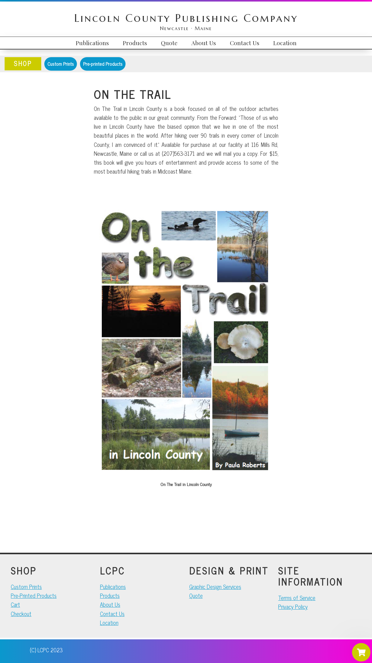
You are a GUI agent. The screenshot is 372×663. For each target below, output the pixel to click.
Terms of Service (296, 597)
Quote (196, 595)
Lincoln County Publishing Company (186, 18)
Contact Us (112, 613)
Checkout (21, 613)
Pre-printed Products (102, 64)
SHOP (23, 63)
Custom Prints (60, 64)
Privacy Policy (293, 606)
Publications (113, 586)
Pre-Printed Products (34, 595)
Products (110, 595)
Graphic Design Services (215, 586)
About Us (110, 604)
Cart (15, 604)
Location (109, 622)
